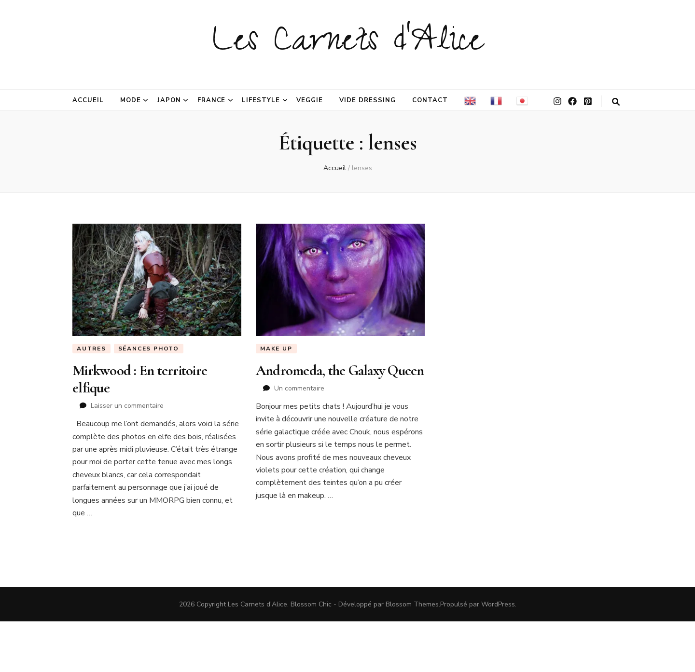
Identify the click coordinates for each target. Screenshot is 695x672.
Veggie (309, 100)
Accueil (88, 100)
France (211, 100)
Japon (169, 100)
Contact (430, 100)
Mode (130, 100)
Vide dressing (367, 100)
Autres (91, 348)
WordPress (498, 604)
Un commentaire (299, 388)
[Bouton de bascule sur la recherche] (616, 102)
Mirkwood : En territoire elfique (139, 379)
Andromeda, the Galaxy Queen (340, 370)
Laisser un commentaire (127, 405)
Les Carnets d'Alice (347, 44)
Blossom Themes (412, 604)
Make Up (276, 348)
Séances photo (148, 348)
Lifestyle (261, 100)
